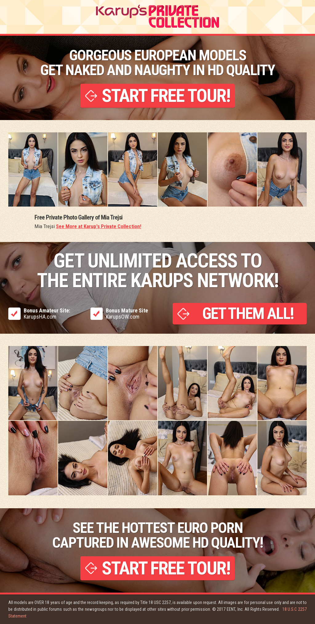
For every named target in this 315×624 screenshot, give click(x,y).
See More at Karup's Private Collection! (98, 226)
